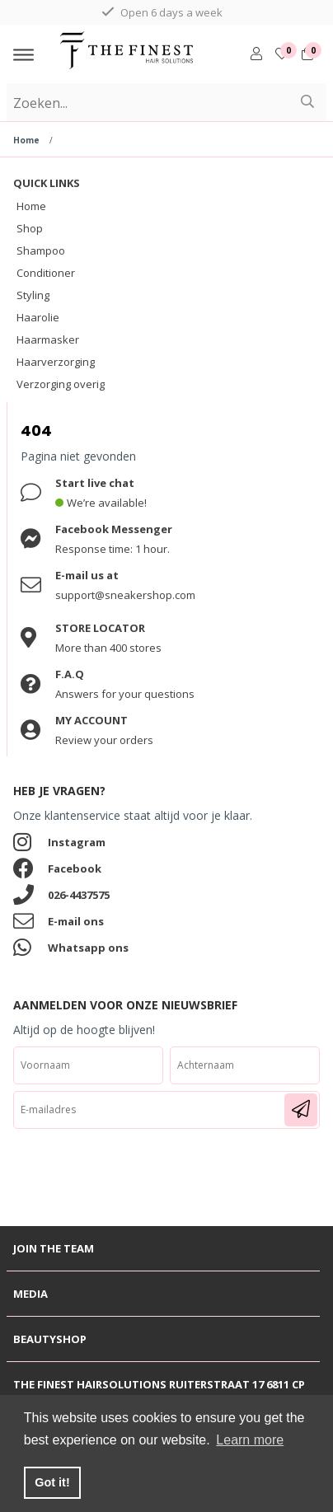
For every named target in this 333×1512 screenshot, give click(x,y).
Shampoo (40, 250)
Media (30, 1293)
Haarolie (37, 317)
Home (26, 140)
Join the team (53, 1248)
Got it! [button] (52, 1482)
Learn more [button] (250, 1440)
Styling (32, 295)
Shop (29, 228)
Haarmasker (47, 339)
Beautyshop (50, 1339)
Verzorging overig (60, 384)
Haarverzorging (55, 361)
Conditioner (45, 272)
